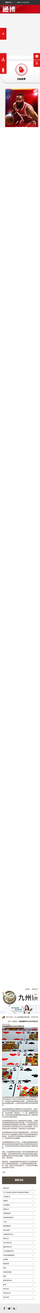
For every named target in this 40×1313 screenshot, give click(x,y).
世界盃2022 (7, 1293)
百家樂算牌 (7, 1213)
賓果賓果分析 (7, 1280)
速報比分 (6, 1209)
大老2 (5, 1222)
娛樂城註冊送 (31, 1124)
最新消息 (6, 1188)
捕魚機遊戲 (7, 1226)
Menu (36, 993)
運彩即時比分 (7, 1247)
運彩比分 (6, 1238)
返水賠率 (6, 1297)
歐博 (4, 1284)
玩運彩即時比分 (8, 1234)
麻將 (4, 1276)
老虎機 (5, 1259)
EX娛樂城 (6, 1205)
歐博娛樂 (32, 1097)
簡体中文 (35, 989)
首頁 (9, 1021)
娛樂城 (14, 1021)
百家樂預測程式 (8, 1217)
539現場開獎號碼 (9, 1255)
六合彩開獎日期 (8, 1251)
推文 (4, 1172)
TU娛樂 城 (6, 1196)
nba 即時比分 (7, 1243)
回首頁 (27, 989)
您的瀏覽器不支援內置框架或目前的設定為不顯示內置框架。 (20, 63)
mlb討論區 (6, 1230)
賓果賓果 (6, 1264)
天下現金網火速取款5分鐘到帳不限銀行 (16, 1192)
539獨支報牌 (7, 1272)
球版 (4, 1268)
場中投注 (6, 1289)
